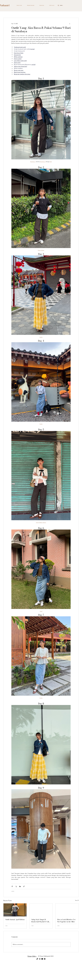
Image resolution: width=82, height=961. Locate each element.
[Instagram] (40, 959)
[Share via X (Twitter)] (16, 886)
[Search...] (62, 5)
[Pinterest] (45, 959)
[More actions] (70, 24)
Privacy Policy (32, 956)
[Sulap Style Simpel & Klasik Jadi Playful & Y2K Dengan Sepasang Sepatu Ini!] (41, 909)
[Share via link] (24, 886)
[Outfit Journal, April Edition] (15, 909)
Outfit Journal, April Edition (15, 919)
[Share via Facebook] (12, 886)
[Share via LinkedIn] (20, 886)
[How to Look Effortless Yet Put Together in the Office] (67, 909)
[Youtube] (42, 959)
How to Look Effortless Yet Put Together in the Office (66, 920)
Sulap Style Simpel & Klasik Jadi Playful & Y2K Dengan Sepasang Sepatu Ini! (40, 920)
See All (77, 900)
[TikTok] (37, 959)
